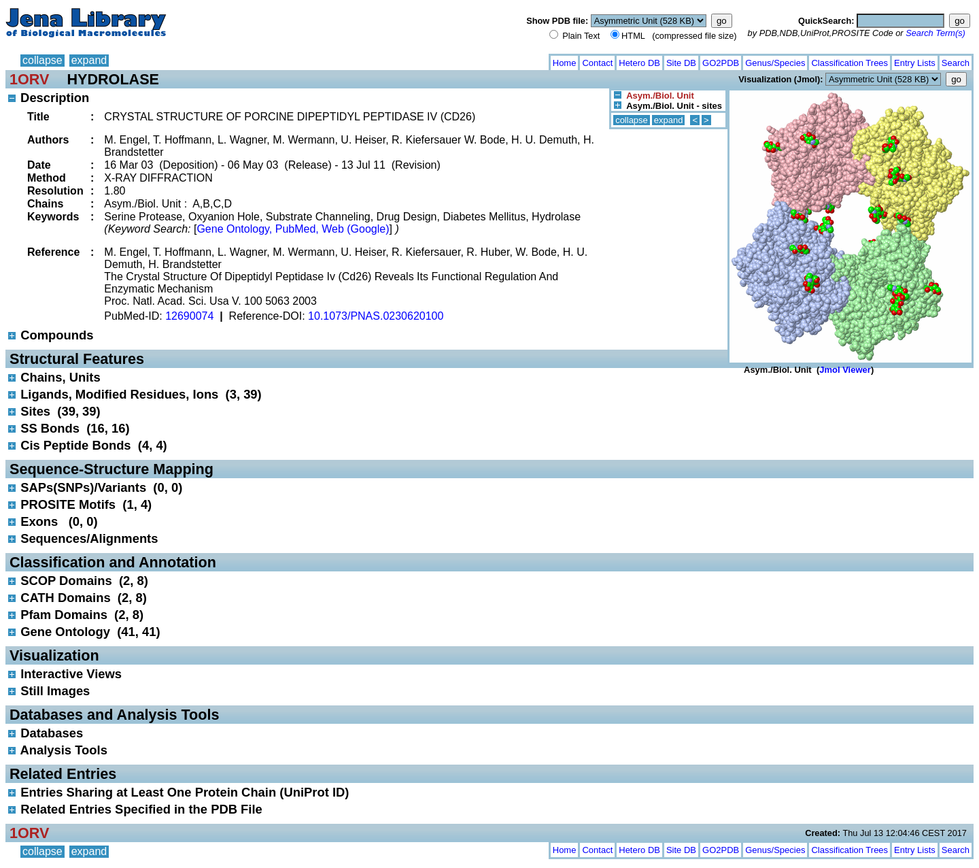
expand (89, 60)
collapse (42, 60)
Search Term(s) (935, 33)
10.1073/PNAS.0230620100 (375, 316)
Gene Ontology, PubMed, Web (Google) (292, 229)
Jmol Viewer (845, 370)
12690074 (189, 316)
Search (955, 63)
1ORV (29, 79)
